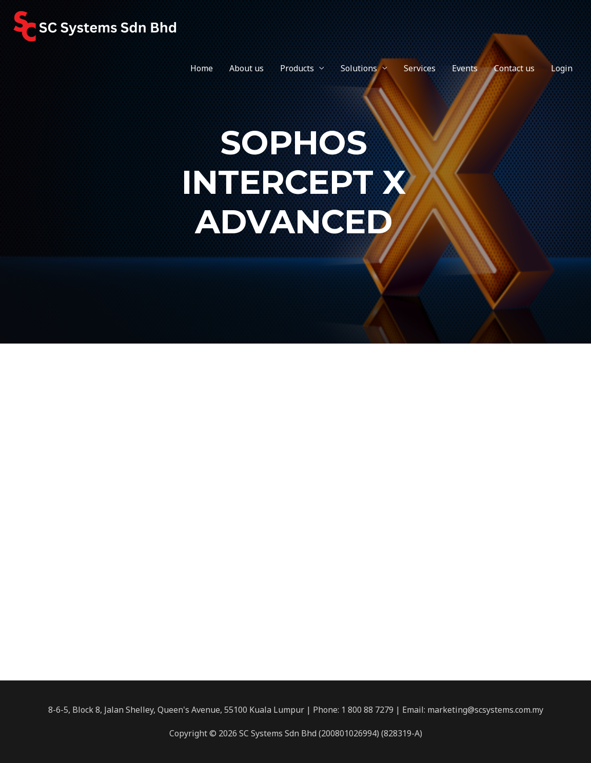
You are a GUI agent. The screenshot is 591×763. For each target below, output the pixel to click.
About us (246, 68)
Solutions (359, 68)
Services (420, 68)
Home (201, 68)
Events (465, 68)
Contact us (514, 68)
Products (297, 68)
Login (562, 68)
